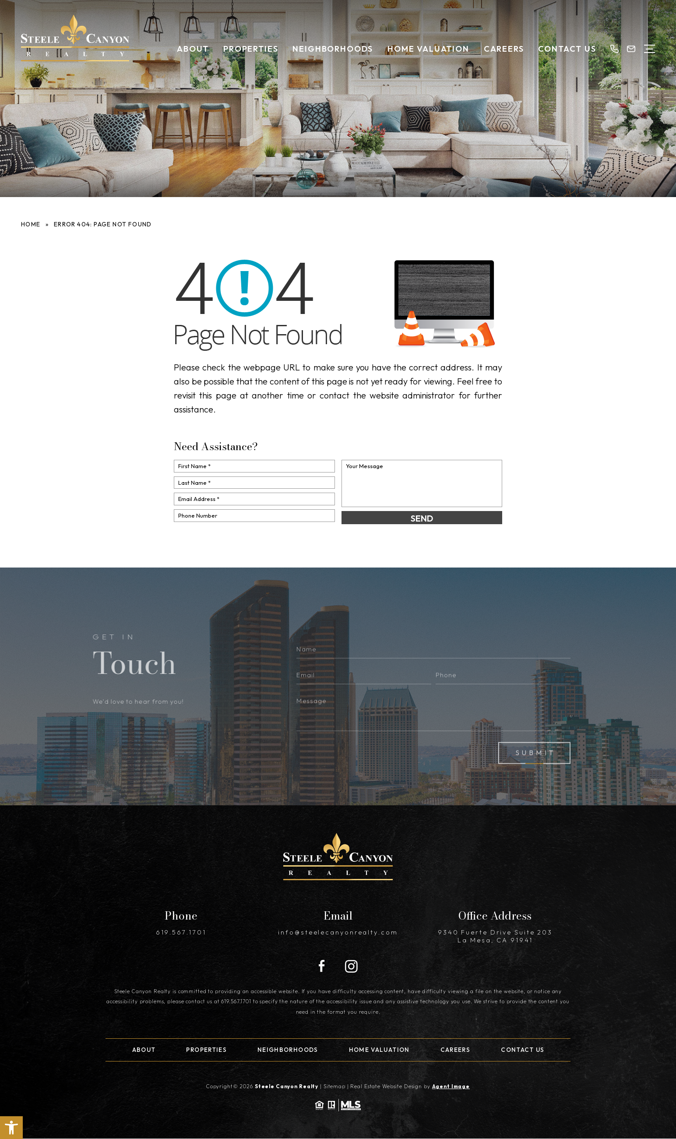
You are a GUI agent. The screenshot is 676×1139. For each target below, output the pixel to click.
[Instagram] (351, 967)
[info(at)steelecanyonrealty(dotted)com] (631, 49)
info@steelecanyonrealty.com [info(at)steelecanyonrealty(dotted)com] (338, 932)
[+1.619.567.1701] (614, 49)
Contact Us (567, 49)
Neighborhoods (332, 49)
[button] (11, 1127)
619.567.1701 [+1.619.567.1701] (181, 932)
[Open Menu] (649, 49)
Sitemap (334, 1086)
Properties (250, 49)
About (193, 49)
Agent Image (451, 1086)
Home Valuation (428, 49)
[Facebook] (321, 966)
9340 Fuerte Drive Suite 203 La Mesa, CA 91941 (495, 936)
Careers (504, 49)
